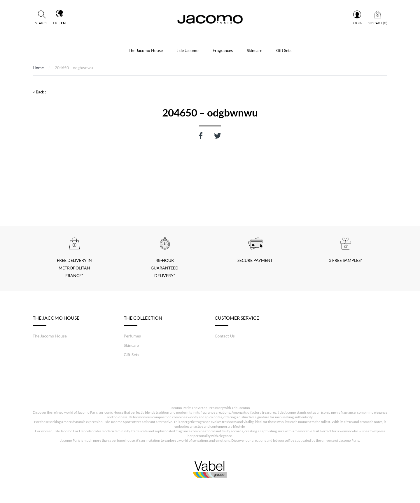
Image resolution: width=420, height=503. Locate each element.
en (63, 23)
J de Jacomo (188, 50)
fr (55, 23)
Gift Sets (283, 50)
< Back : (39, 92)
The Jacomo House (146, 50)
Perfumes (132, 335)
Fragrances (223, 50)
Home (38, 67)
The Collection (143, 320)
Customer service (237, 320)
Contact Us (225, 335)
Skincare (254, 50)
